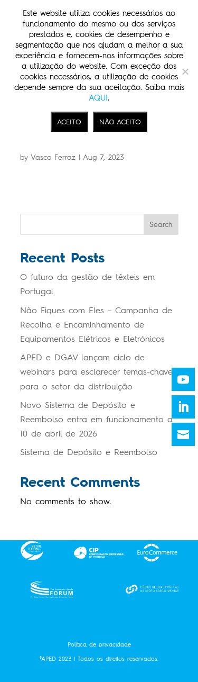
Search (161, 224)
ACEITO (69, 121)
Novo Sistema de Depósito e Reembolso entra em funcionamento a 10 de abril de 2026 (96, 419)
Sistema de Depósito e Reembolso (88, 452)
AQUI (98, 98)
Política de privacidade (99, 644)
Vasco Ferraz (53, 157)
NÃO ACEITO (120, 121)
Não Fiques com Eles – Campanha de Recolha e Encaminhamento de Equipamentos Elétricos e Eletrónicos (96, 324)
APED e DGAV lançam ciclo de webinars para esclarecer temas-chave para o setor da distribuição (96, 371)
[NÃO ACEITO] (185, 71)
